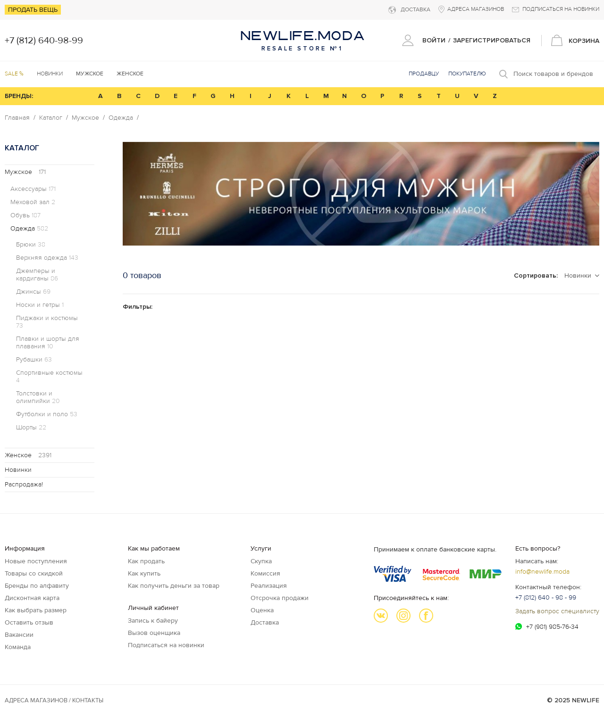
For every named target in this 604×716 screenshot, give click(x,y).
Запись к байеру (153, 621)
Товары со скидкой (34, 573)
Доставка (265, 622)
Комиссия (265, 573)
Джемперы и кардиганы (37, 274)
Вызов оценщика (154, 633)
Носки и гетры (40, 305)
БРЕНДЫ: (19, 96)
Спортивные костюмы (49, 376)
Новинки (50, 73)
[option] (361, 194)
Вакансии (19, 635)
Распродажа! (24, 484)
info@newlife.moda (542, 572)
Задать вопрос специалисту (557, 611)
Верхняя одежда (47, 258)
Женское (28, 455)
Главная (17, 118)
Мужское (85, 118)
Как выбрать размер (36, 610)
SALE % (14, 73)
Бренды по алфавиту (37, 586)
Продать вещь (33, 10)
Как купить (144, 573)
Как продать (146, 561)
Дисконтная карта (32, 598)
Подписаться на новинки (166, 645)
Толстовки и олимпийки (38, 397)
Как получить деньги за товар (173, 586)
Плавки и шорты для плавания (47, 342)
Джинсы (33, 292)
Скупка (261, 561)
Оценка (262, 610)
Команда (18, 647)
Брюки (30, 244)
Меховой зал (32, 202)
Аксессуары (33, 189)
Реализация (269, 586)
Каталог (50, 118)
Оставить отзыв (29, 622)
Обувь (25, 215)
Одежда (121, 118)
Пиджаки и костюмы (47, 321)
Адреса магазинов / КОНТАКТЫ (54, 700)
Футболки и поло (46, 414)
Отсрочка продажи (280, 598)
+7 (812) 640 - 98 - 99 (545, 597)
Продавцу (424, 73)
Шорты (31, 427)
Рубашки (34, 359)
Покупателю (467, 73)
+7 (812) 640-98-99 (44, 40)
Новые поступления (36, 561)
